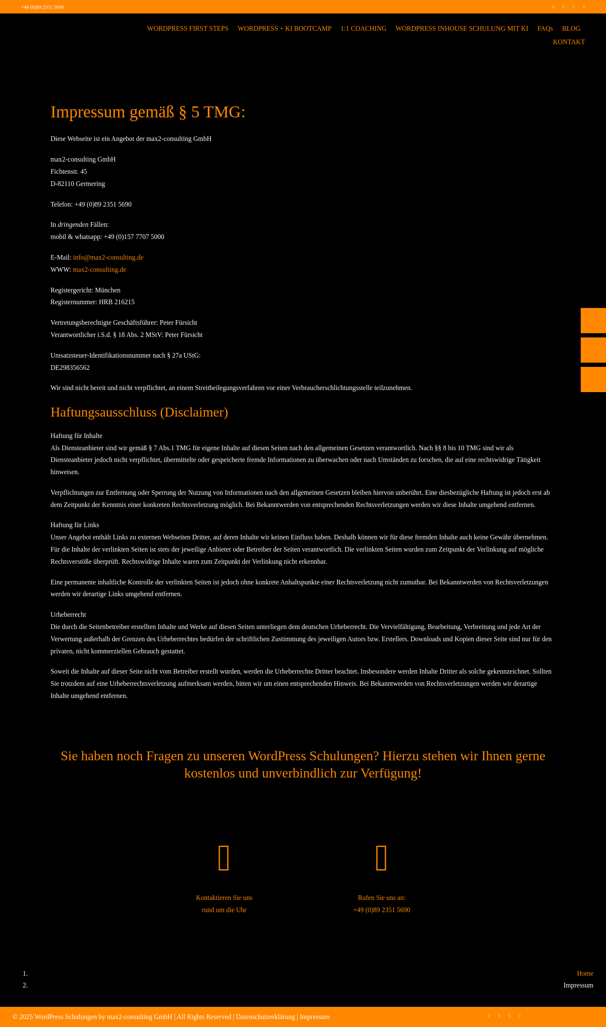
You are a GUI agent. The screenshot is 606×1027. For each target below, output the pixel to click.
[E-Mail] (593, 350)
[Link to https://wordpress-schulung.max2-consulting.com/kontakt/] (224, 858)
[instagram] (563, 6)
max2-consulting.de (99, 269)
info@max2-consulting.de (108, 257)
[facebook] (553, 6)
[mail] (584, 6)
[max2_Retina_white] (50, 25)
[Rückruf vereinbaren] (593, 379)
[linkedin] (573, 6)
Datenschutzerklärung (265, 1016)
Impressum (315, 1016)
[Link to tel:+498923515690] (381, 858)
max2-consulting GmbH (139, 1016)
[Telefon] (593, 320)
